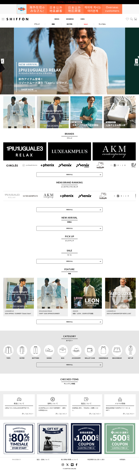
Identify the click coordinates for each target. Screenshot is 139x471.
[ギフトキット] (53, 438)
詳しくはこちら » (27, 413)
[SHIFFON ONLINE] (17, 19)
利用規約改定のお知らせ (69, 2)
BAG (62, 358)
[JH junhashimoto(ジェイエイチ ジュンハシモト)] (27, 165)
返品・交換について (43, 459)
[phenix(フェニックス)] (62, 165)
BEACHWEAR (117, 358)
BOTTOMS (35, 358)
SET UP (130, 358)
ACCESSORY (76, 358)
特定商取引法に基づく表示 (96, 459)
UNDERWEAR (103, 358)
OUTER (22, 358)
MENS (57, 19)
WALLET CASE (90, 358)
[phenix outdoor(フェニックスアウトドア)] (80, 165)
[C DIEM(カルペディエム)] (115, 165)
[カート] (135, 19)
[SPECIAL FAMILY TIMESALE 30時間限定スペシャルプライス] (19, 438)
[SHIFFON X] (67, 465)
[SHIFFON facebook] (76, 465)
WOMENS (70, 19)
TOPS (8, 358)
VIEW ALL (66, 174)
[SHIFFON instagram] (63, 465)
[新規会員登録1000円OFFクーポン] (86, 438)
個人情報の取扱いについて (69, 459)
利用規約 (122, 459)
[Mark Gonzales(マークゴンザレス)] (98, 165)
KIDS (82, 19)
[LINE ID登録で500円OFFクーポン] (120, 438)
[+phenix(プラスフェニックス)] (45, 165)
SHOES (49, 358)
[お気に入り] (127, 19)
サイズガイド (16, 459)
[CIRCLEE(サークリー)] (9, 165)
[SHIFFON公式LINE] (72, 465)
